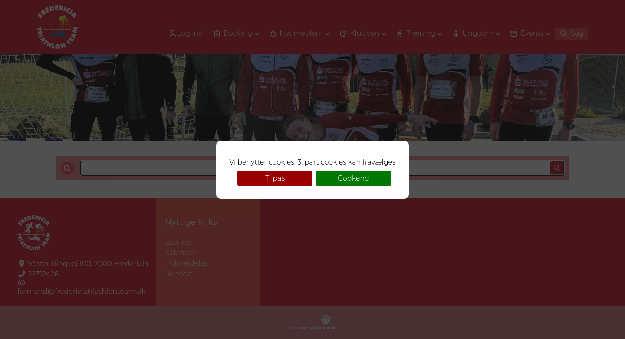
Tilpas (275, 178)
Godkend (353, 178)
